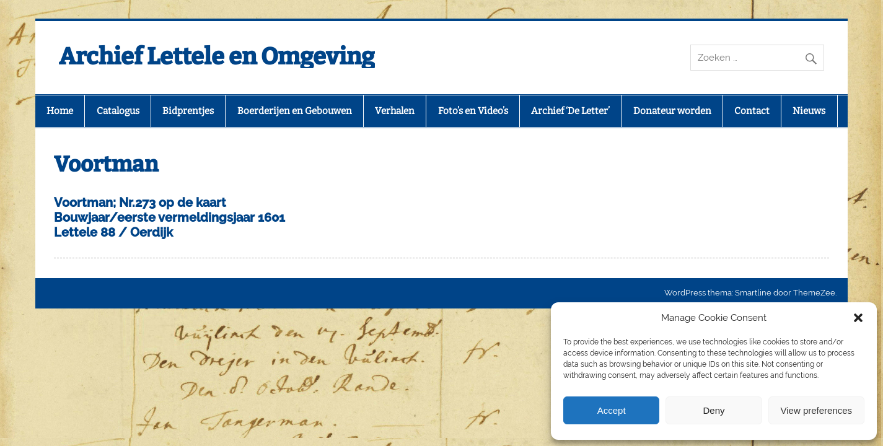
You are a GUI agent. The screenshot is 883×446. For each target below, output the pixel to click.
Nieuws (809, 110)
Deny (713, 410)
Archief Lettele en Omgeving (217, 56)
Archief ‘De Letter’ (570, 110)
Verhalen (395, 110)
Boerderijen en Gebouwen (294, 110)
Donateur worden (672, 110)
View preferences (817, 410)
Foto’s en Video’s (473, 110)
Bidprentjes (188, 110)
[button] (858, 318)
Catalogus (118, 110)
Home (59, 110)
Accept (611, 410)
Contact (752, 110)
